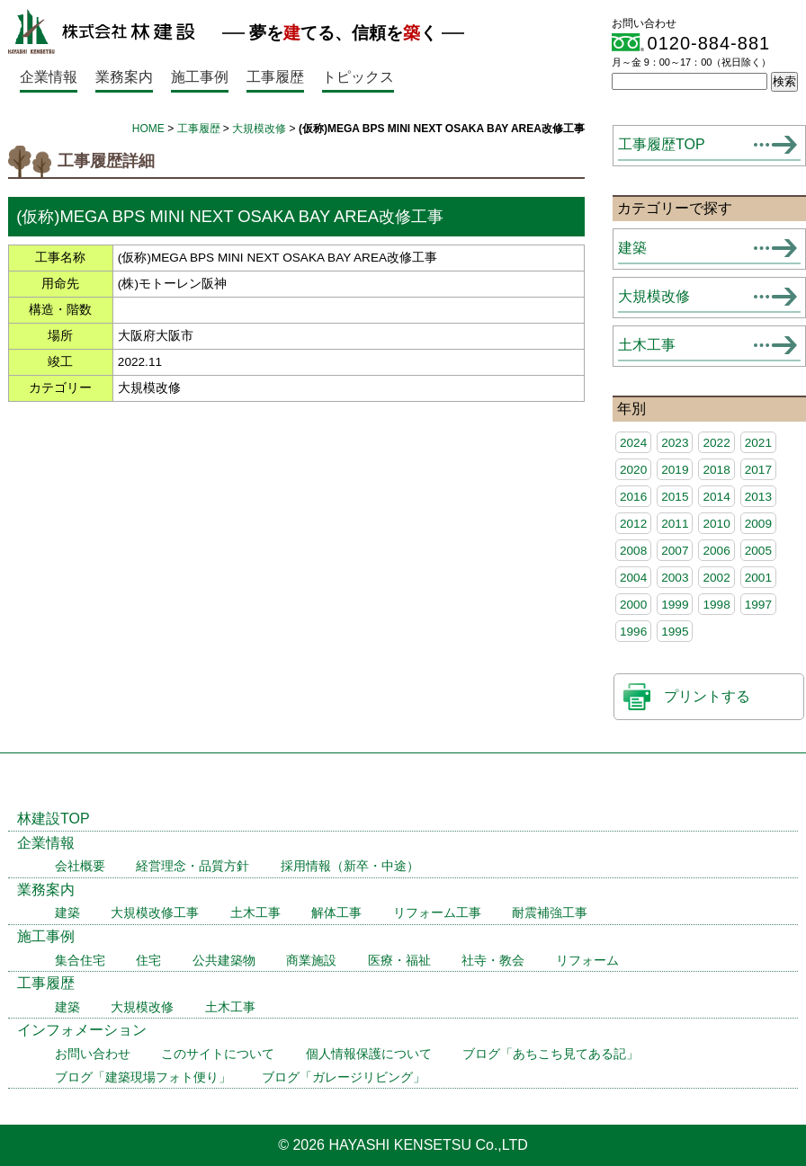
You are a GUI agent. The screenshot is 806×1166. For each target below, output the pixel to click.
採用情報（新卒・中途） (350, 866)
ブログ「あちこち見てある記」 (550, 1054)
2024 (633, 442)
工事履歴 (275, 77)
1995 (674, 631)
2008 (633, 550)
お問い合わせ (92, 1054)
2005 (758, 550)
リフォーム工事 (437, 913)
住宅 (148, 960)
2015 (674, 496)
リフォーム (587, 960)
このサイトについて (217, 1054)
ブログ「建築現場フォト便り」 (143, 1077)
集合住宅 (80, 960)
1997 (758, 604)
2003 (674, 577)
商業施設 (311, 960)
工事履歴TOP (661, 144)
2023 (674, 442)
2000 (633, 604)
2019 (674, 469)
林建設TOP (53, 818)
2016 (633, 496)
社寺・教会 (492, 960)
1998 (716, 604)
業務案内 (124, 77)
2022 (716, 442)
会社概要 (80, 866)
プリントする (707, 696)
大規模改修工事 (155, 913)
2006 (716, 550)
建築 (632, 247)
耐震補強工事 (549, 913)
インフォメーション (82, 1029)
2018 (716, 469)
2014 (716, 496)
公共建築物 (224, 960)
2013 (758, 496)
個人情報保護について (369, 1054)
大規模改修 (259, 128)
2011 (674, 523)
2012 (633, 523)
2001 (758, 577)
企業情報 (48, 77)
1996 (633, 631)
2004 (633, 577)
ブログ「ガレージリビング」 (343, 1077)
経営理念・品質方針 (192, 866)
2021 (758, 442)
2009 (758, 523)
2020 (633, 469)
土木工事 (647, 344)
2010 (716, 523)
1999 (674, 604)
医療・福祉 (399, 960)
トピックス (358, 77)
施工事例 (199, 77)
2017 (758, 469)
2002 (716, 577)
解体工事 (336, 913)
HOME (148, 128)
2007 (674, 550)
